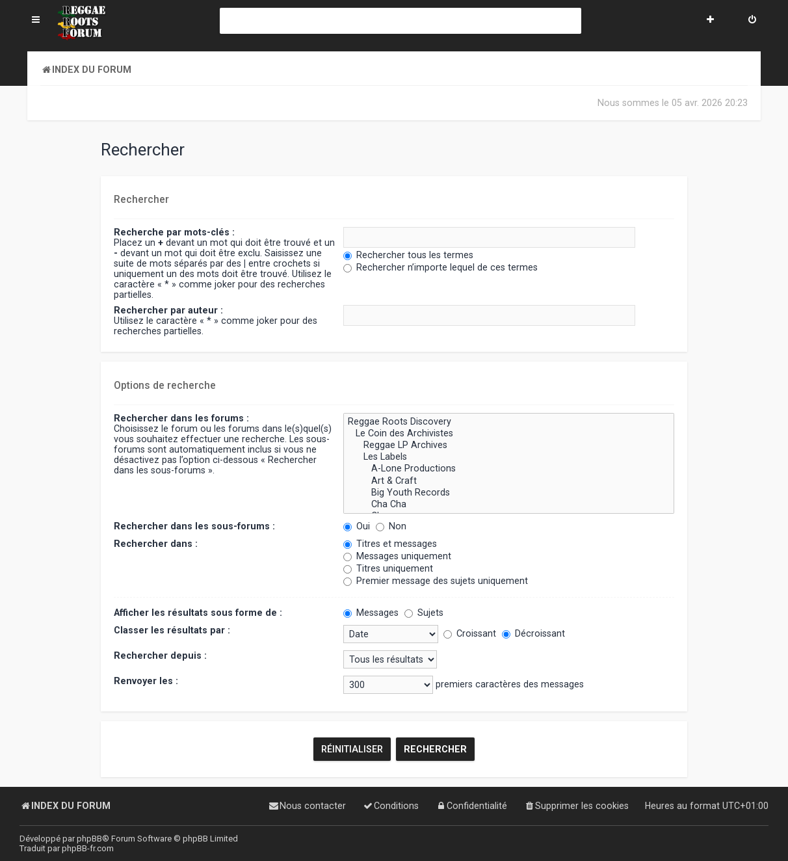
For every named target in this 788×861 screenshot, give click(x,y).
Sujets (423, 612)
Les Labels (509, 457)
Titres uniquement (388, 568)
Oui (356, 526)
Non (391, 526)
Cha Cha (509, 504)
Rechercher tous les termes (408, 255)
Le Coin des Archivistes (509, 434)
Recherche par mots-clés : (174, 232)
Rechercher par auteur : (168, 310)
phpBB (89, 838)
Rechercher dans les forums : (181, 418)
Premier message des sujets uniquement (435, 581)
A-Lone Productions (509, 469)
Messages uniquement (397, 556)
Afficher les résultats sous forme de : (198, 612)
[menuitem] (752, 21)
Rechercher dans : (156, 543)
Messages (371, 612)
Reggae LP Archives (509, 445)
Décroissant (533, 633)
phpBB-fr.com (88, 848)
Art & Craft (509, 480)
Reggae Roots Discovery (509, 422)
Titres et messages (390, 543)
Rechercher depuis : (160, 655)
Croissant (469, 633)
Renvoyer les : (146, 681)
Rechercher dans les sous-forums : (194, 526)
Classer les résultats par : (172, 630)
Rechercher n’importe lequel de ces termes (440, 267)
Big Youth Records (509, 493)
